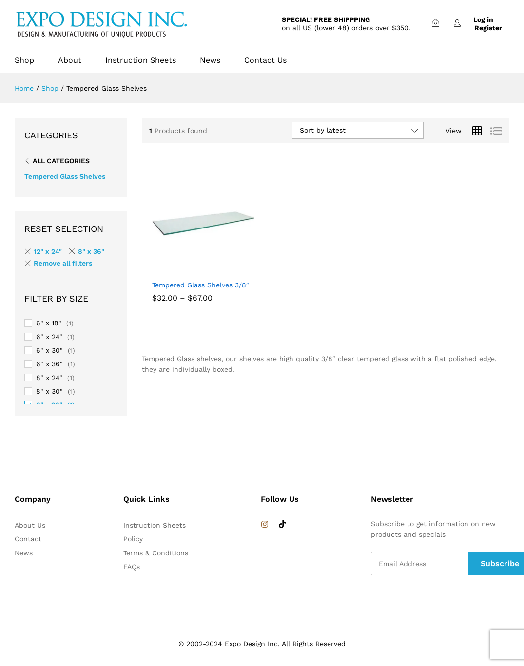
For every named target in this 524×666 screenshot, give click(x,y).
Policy (133, 539)
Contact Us (265, 60)
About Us (30, 525)
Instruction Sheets (140, 60)
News (210, 60)
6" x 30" (49, 350)
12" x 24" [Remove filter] (48, 251)
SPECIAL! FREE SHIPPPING (326, 19)
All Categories (61, 161)
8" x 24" (49, 377)
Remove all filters (63, 263)
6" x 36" (49, 364)
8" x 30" (49, 391)
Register (488, 28)
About (69, 60)
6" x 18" (48, 323)
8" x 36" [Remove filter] (91, 251)
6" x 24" (49, 337)
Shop (24, 60)
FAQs (131, 567)
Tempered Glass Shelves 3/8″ (200, 285)
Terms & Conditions (155, 553)
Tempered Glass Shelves (64, 176)
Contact (28, 539)
